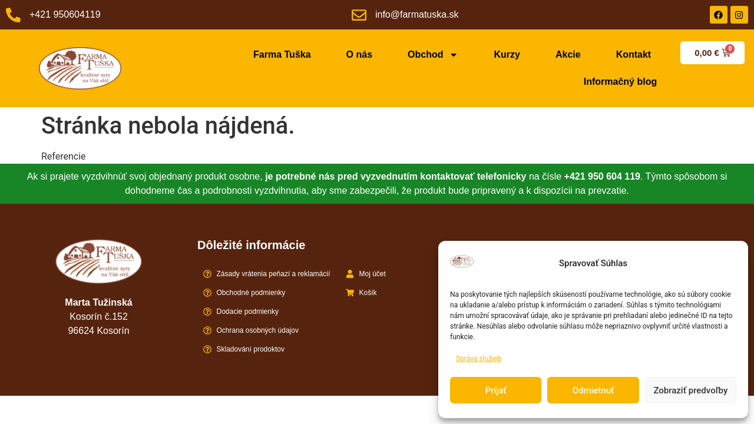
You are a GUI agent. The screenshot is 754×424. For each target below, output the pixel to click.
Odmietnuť (593, 390)
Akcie (568, 54)
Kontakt (634, 54)
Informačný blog (620, 82)
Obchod (433, 54)
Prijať (496, 390)
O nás (359, 54)
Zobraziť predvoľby (690, 390)
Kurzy (507, 54)
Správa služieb (478, 359)
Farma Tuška (282, 54)
